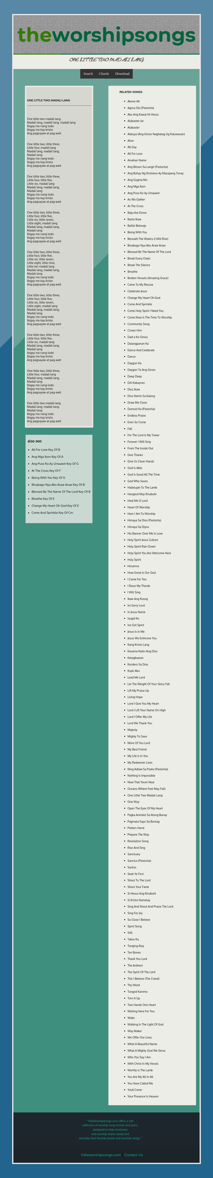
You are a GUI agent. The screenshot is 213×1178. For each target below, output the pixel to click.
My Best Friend (137, 749)
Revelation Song (138, 841)
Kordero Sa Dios (138, 664)
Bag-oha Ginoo (137, 212)
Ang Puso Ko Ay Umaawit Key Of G (55, 464)
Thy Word (134, 985)
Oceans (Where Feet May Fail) (146, 788)
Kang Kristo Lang (138, 644)
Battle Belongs (137, 225)
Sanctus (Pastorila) (139, 860)
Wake (131, 1017)
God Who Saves (138, 481)
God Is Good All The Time (144, 474)
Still (130, 932)
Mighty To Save (137, 736)
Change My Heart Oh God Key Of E (55, 506)
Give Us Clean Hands (141, 461)
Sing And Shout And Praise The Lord (150, 906)
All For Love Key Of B (46, 450)
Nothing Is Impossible (141, 775)
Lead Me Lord (136, 677)
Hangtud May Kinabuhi (142, 494)
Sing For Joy (135, 913)
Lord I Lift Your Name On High (146, 710)
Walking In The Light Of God (145, 1024)
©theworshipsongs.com (101, 1155)
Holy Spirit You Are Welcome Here (149, 553)
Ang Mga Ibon (137, 186)
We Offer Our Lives (140, 1037)
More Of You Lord (139, 743)
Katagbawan (136, 657)
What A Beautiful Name (142, 1044)
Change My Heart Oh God (144, 297)
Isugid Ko (133, 618)
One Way (133, 801)
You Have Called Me (140, 1083)
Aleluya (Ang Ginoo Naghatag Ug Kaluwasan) (156, 134)
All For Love (135, 153)
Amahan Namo (137, 160)
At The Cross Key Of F (46, 471)
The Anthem (135, 965)
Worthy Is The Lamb (140, 1070)
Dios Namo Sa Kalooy (141, 396)
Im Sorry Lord (136, 605)
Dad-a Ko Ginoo (138, 337)
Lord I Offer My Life (140, 716)
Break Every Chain (139, 258)
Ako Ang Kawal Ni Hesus (143, 114)
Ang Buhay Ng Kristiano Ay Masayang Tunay (156, 173)
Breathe (133, 271)
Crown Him (135, 330)
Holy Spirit (134, 559)
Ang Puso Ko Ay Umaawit (144, 193)
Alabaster (134, 127)
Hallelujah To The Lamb (142, 487)
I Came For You (137, 579)
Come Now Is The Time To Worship (150, 317)
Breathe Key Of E (43, 499)
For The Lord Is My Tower (144, 435)
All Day (132, 147)
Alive (131, 140)
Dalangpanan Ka (138, 343)
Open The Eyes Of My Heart (145, 808)
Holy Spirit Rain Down (142, 546)
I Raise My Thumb (139, 586)
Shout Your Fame (138, 887)
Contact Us (133, 1155)
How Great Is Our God (142, 572)
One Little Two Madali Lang (145, 795)
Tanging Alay (136, 946)
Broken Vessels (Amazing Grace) (148, 278)
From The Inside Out (140, 448)
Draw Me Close (137, 402)
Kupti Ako (134, 670)
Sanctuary (134, 854)
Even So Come (137, 422)
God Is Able (135, 468)
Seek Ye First (136, 874)
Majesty (133, 729)
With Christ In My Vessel (143, 1063)
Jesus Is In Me (136, 631)
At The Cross (136, 206)
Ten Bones (134, 952)
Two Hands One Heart (142, 1004)
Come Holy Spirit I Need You (145, 310)
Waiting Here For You (141, 1011)
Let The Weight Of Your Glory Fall (149, 684)
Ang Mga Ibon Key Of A (47, 457)
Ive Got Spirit (136, 625)
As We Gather (136, 199)
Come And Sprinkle (140, 304)
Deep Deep (135, 376)
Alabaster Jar (136, 121)
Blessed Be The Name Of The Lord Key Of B (61, 492)
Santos (132, 867)
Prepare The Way (138, 834)
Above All (134, 101)
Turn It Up (134, 998)
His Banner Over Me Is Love (145, 533)
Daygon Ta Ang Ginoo (142, 369)
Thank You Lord (137, 959)
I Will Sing (134, 592)
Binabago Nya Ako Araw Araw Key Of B (58, 485)
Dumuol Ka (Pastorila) (141, 409)
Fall (130, 428)
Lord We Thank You (140, 723)
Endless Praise (137, 415)
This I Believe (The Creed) (144, 978)
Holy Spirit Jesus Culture (143, 540)
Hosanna (133, 566)
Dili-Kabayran (136, 382)
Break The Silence (139, 265)
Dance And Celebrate (141, 350)
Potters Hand (136, 828)
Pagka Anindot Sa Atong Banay (147, 815)
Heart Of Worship (139, 507)
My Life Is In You (138, 756)
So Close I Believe (139, 919)
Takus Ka (133, 939)
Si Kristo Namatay (139, 900)
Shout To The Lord (139, 880)
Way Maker (135, 1031)
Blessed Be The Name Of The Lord (149, 251)
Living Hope (135, 697)
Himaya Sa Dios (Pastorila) (144, 520)
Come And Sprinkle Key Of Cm (52, 513)
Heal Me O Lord (138, 500)
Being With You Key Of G (48, 478)
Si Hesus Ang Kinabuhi (142, 893)
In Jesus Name (137, 612)
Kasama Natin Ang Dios (143, 651)
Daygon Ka (135, 363)
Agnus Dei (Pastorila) (141, 108)
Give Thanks (135, 455)
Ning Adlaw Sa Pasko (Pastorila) (148, 769)
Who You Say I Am (139, 1057)
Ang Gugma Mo (138, 180)
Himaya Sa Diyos (138, 527)
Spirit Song (135, 926)
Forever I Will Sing (139, 441)
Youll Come (135, 1089)
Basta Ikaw (134, 219)
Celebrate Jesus (137, 291)
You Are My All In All (140, 1076)
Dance (132, 356)
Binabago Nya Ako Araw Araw (147, 245)
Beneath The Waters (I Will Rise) (148, 238)
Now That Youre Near (141, 782)
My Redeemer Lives (140, 762)
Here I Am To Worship (141, 513)
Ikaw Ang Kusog (138, 598)
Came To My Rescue (140, 284)
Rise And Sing (136, 847)
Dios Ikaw (134, 389)
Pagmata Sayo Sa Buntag (144, 821)
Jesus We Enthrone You (142, 638)
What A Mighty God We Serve (146, 1050)
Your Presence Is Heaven (143, 1096)
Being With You (137, 232)
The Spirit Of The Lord (141, 972)
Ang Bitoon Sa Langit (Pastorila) (148, 167)
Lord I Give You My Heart (143, 703)
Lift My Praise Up (138, 690)
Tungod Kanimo (138, 991)
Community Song (139, 324)
